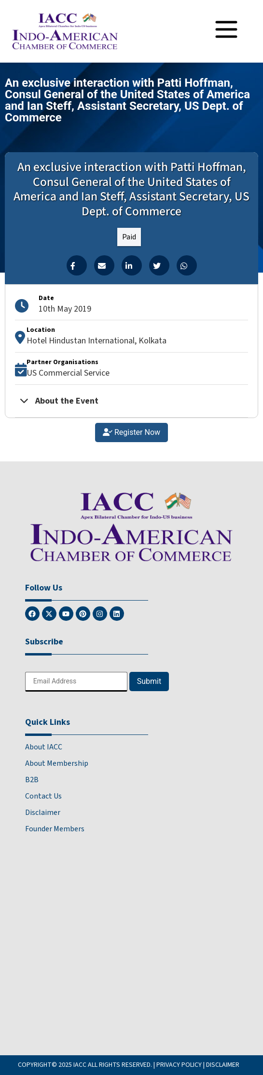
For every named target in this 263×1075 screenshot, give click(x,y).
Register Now (131, 432)
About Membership (56, 763)
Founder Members (54, 829)
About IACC (43, 747)
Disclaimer (42, 812)
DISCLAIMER (222, 1065)
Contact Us (43, 796)
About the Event (59, 401)
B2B (32, 779)
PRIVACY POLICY (179, 1065)
